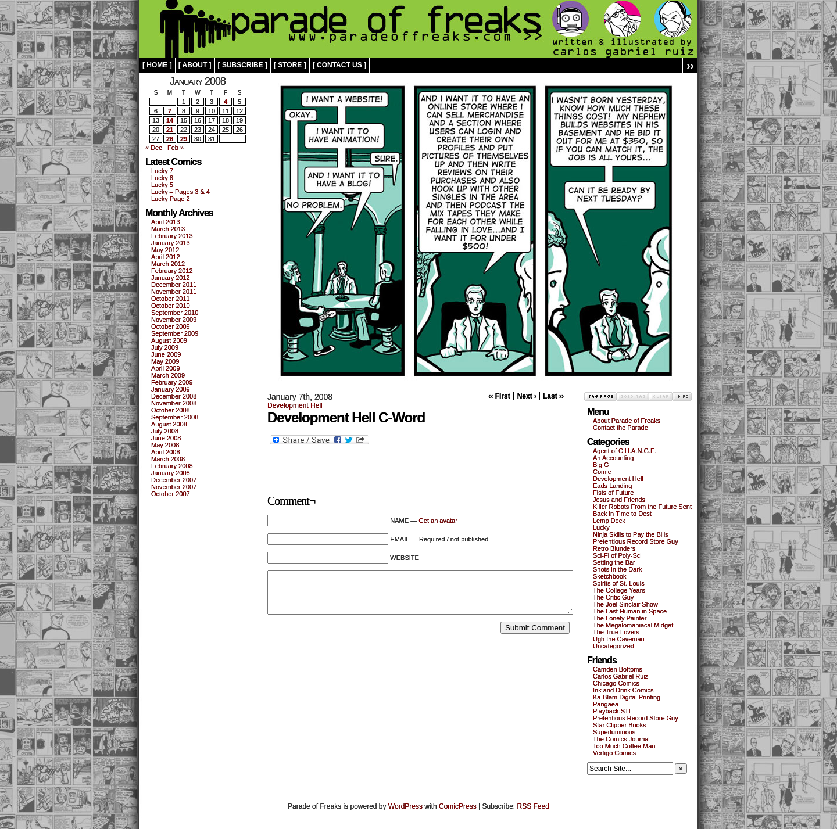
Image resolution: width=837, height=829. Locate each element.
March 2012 (168, 263)
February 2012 (172, 270)
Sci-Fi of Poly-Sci (617, 555)
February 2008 (172, 465)
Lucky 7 (162, 170)
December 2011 (173, 284)
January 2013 (170, 242)
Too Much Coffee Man (624, 745)
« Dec (153, 147)
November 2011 (173, 291)
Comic (602, 471)
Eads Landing (612, 485)
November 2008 (173, 403)
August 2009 (169, 340)
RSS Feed (533, 806)
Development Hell (295, 405)
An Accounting (613, 457)
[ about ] (195, 65)
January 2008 (170, 472)
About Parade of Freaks (626, 420)
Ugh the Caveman (619, 639)
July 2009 (164, 347)
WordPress (405, 806)
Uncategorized (613, 646)
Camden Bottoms (617, 669)
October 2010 (170, 305)
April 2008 (165, 451)
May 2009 (165, 361)
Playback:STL (612, 711)
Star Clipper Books (619, 725)
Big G (601, 464)
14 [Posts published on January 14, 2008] (169, 120)
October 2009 (170, 326)
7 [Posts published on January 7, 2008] (169, 110)
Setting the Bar (614, 562)
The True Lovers (616, 632)
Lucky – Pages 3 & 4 (180, 191)
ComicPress (458, 806)
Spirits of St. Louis (619, 583)
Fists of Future (613, 492)
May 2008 (165, 445)
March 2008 (168, 458)
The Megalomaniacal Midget (633, 625)
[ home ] (157, 65)
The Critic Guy (613, 597)
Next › (526, 396)
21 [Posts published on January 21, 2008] (169, 129)
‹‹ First (499, 396)
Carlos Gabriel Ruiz (620, 676)
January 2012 (170, 277)
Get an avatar (438, 520)
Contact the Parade (620, 427)
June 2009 (166, 354)
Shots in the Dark (617, 569)
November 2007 (173, 486)
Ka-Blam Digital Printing (626, 697)
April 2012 (165, 256)
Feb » (175, 147)
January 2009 (170, 389)
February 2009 (172, 382)
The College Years (619, 590)
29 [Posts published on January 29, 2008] (183, 138)
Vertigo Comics (614, 752)
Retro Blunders (614, 548)
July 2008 (164, 431)
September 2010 (174, 312)
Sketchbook (609, 576)
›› (690, 65)
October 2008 (170, 410)
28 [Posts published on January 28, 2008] (169, 138)
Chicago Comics (616, 683)
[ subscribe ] (242, 65)
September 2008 (174, 417)
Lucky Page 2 (170, 198)
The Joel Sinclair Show (625, 604)
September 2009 (174, 333)
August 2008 (169, 424)
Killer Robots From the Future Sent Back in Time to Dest (642, 510)
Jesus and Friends (619, 499)
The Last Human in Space (630, 611)
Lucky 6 (162, 177)
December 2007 (173, 479)
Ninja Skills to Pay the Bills (630, 534)
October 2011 (170, 298)
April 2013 (165, 221)
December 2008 (173, 396)
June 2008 (166, 438)
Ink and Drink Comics (623, 690)
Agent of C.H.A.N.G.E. (624, 450)
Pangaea (605, 704)
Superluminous (614, 731)
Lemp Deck (609, 520)
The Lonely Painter (619, 618)
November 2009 (173, 319)
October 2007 (170, 493)
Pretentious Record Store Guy (635, 541)
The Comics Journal (621, 738)
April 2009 (165, 368)
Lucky (601, 527)
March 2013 (168, 228)
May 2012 (165, 249)
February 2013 (172, 235)
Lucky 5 (162, 184)
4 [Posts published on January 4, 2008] (225, 101)
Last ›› (553, 396)
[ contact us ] (339, 65)
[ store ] (290, 65)
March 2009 (168, 375)
